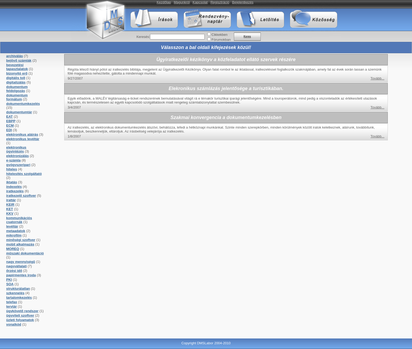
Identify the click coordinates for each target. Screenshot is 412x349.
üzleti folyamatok (20, 320)
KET (9, 209)
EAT (9, 117)
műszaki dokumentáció (25, 253)
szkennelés (15, 293)
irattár (11, 200)
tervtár (11, 306)
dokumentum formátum (17, 97)
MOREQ (12, 249)
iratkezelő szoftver (21, 196)
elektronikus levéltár (22, 139)
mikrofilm (14, 235)
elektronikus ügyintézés (16, 149)
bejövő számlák (19, 60)
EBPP (11, 121)
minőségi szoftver (21, 240)
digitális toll (15, 78)
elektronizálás (17, 156)
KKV (9, 213)
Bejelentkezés (242, 2)
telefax (11, 302)
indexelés (14, 187)
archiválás (14, 56)
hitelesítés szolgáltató (24, 174)
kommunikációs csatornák (19, 220)
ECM (10, 125)
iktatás (11, 182)
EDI (9, 130)
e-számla (13, 160)
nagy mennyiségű (20, 262)
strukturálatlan (18, 289)
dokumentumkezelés (23, 104)
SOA (10, 284)
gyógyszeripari (18, 165)
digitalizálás (16, 82)
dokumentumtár (19, 112)
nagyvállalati (16, 266)
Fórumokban (221, 40)
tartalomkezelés (19, 297)
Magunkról (182, 2)
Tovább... (377, 78)
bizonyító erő (17, 73)
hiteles (11, 169)
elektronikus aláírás (22, 134)
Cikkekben (220, 35)
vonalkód (13, 324)
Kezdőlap (164, 2)
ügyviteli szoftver (20, 315)
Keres (247, 36)
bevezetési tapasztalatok (17, 67)
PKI (9, 280)
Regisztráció (219, 2)
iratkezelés (15, 191)
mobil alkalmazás (20, 244)
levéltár (12, 226)
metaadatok (15, 231)
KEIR (10, 205)
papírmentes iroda (21, 275)
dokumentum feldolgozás (17, 89)
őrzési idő (14, 271)
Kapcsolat (200, 2)
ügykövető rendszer (22, 311)
